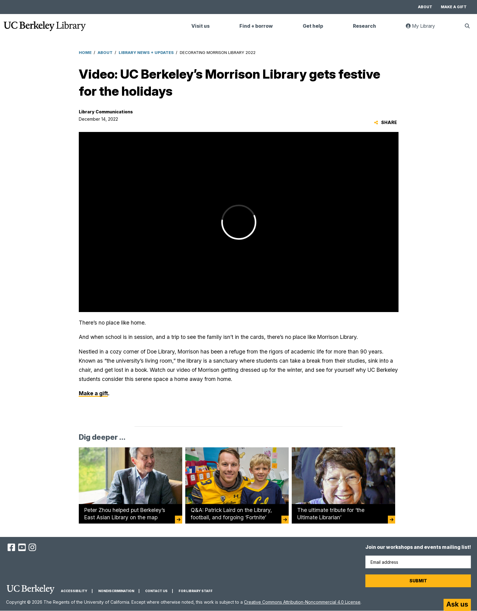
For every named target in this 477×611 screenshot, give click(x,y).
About (425, 7)
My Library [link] (424, 28)
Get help (313, 26)
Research (364, 26)
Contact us (156, 591)
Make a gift (454, 7)
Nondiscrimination (116, 591)
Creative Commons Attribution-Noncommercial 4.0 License (302, 602)
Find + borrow (256, 26)
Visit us (200, 26)
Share (385, 122)
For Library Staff (196, 591)
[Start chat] (457, 605)
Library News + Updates (146, 52)
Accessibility (74, 591)
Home (85, 52)
